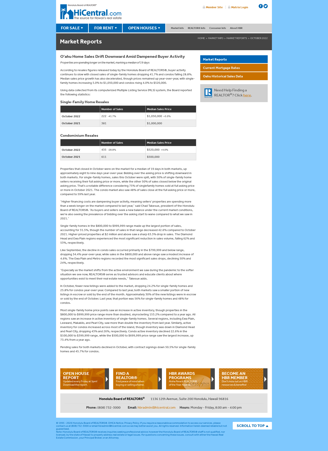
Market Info (177, 28)
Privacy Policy (131, 423)
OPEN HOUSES (142, 27)
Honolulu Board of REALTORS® (90, 423)
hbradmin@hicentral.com (157, 407)
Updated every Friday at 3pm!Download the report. (82, 378)
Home (201, 38)
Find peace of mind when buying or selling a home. (135, 378)
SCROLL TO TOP (251, 425)
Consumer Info (217, 28)
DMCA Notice (115, 423)
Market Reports (236, 38)
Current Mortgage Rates (221, 68)
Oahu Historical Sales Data (223, 76)
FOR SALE (70, 27)
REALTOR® (208, 93)
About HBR (236, 28)
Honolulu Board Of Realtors (91, 11)
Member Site (214, 7)
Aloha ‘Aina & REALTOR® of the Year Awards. (188, 378)
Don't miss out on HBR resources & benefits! (241, 378)
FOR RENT (104, 27)
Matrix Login (239, 7)
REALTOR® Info (196, 28)
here (247, 95)
